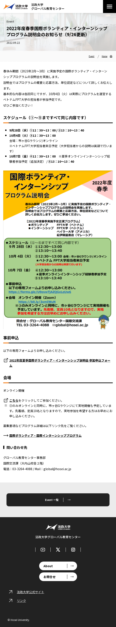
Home (104, 56)
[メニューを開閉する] (109, 6)
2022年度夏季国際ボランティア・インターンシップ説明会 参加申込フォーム (59, 363)
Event (91, 56)
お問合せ (50, 577)
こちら (13, 400)
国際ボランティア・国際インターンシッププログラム (45, 435)
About (48, 566)
